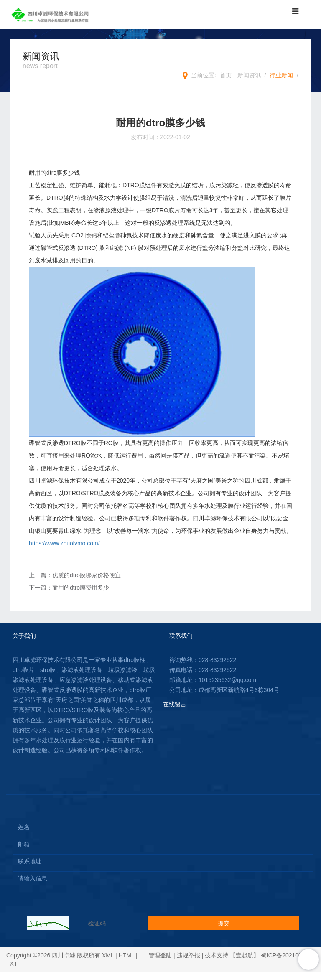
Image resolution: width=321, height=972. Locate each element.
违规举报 (188, 955)
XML (108, 955)
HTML (127, 955)
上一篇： (75, 575)
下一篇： (69, 587)
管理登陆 (160, 955)
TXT (11, 963)
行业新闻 (281, 75)
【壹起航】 (244, 955)
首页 (226, 75)
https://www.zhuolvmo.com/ (64, 543)
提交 (223, 923)
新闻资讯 (249, 75)
